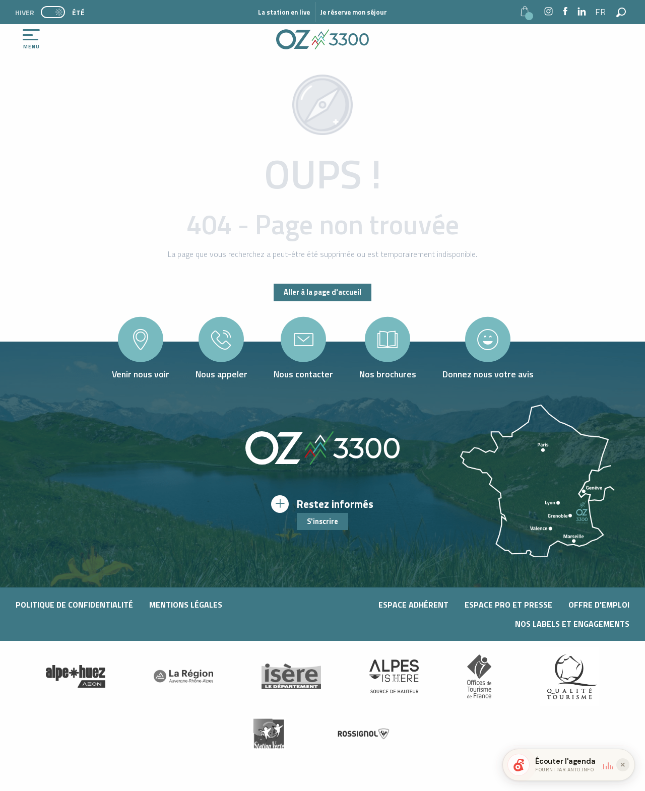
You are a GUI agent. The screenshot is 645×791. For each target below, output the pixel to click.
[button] (601, 12)
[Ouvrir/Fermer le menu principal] (31, 39)
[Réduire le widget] (622, 764)
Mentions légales (185, 605)
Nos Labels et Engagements (572, 624)
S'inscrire (322, 521)
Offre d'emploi (598, 605)
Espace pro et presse (508, 605)
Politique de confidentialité (74, 605)
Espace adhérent (413, 605)
